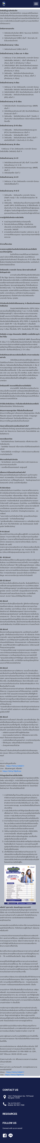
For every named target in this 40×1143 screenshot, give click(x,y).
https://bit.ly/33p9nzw (12, 771)
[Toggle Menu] (36, 4)
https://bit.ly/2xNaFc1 (15, 766)
